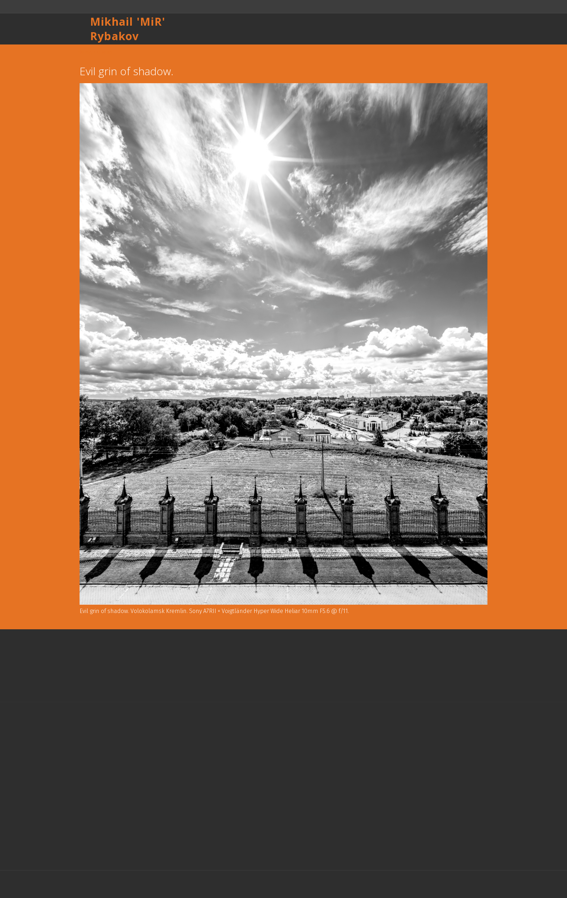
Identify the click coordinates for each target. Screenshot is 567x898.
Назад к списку (94, 52)
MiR (151, 21)
